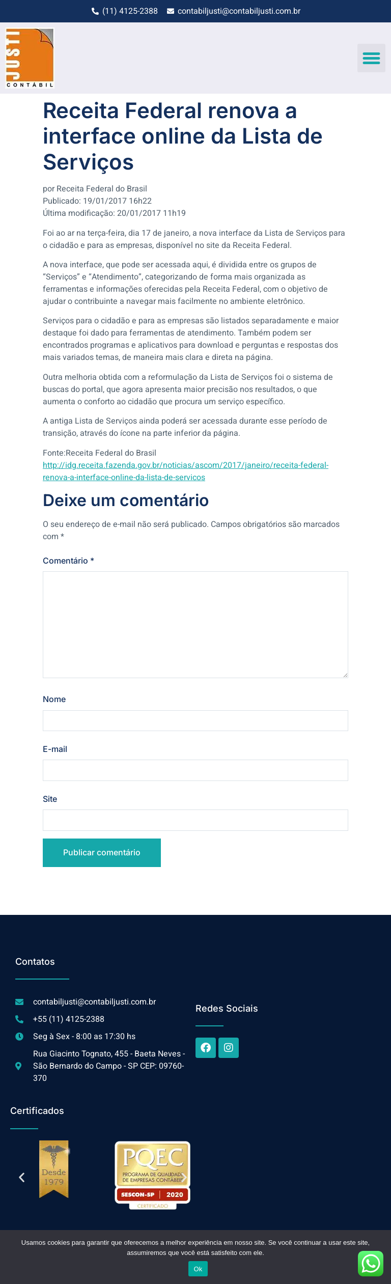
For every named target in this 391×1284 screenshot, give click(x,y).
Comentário (68, 560)
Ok (197, 1269)
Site (50, 799)
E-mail (55, 749)
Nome (54, 699)
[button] (371, 58)
